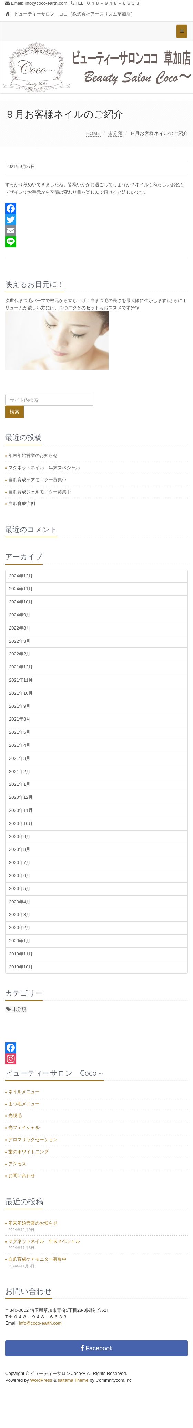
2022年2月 (19, 653)
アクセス (17, 1163)
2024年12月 (21, 576)
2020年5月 (19, 888)
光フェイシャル (24, 1127)
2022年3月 (19, 641)
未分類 (115, 133)
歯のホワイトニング (28, 1151)
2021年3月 (19, 758)
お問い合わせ (21, 1175)
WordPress (41, 1380)
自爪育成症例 (21, 503)
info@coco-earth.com (45, 3)
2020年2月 (19, 927)
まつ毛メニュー (24, 1103)
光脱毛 (15, 1115)
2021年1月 (19, 784)
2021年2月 (19, 771)
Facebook (96, 1348)
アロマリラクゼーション (33, 1139)
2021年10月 (21, 693)
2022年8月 (19, 628)
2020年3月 (19, 914)
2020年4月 (19, 901)
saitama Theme (73, 1380)
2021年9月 (19, 706)
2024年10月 (21, 601)
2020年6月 (19, 875)
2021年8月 (19, 719)
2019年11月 (21, 953)
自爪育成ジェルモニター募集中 (39, 491)
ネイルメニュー (24, 1091)
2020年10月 (21, 823)
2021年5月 (19, 732)
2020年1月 (19, 940)
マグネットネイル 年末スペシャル (44, 467)
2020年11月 (21, 810)
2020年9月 (19, 836)
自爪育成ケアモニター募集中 (37, 479)
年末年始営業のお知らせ (33, 455)
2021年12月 (21, 667)
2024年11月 (21, 588)
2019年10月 (21, 966)
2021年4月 (19, 745)
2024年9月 (19, 614)
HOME (93, 133)
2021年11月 (21, 680)
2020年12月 (21, 797)
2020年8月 (19, 849)
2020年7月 (19, 862)
